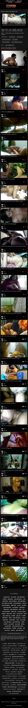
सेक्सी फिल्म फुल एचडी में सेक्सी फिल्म (18, 665)
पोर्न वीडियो (4, 687)
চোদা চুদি (4, 645)
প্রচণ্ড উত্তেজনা (18, 2)
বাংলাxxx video (6, 658)
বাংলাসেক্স (24, 682)
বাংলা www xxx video (15, 682)
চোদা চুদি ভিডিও (6, 665)
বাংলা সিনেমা (7, 630)
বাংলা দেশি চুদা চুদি (15, 652)
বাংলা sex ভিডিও (22, 645)
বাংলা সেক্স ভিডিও (14, 593)
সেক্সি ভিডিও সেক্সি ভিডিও (9, 667)
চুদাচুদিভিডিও (13, 684)
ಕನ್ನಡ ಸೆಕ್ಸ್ (9, 691)
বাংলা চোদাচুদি (5, 661)
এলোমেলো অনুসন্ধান (21, 611)
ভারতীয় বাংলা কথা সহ (10, 1)
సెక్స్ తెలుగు (20, 671)
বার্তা (23, 609)
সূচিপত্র (14, 698)
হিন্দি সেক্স (7, 671)
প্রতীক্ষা (10, 617)
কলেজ (14, 613)
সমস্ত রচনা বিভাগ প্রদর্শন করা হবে (14, 633)
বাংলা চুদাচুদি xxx (21, 654)
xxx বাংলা (23, 650)
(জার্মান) (19, 605)
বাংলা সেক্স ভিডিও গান (9, 45)
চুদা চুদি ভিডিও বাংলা (21, 643)
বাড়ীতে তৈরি (13, 605)
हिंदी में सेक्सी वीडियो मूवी (12, 687)
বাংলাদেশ (24, 617)
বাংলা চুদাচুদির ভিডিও (6, 648)
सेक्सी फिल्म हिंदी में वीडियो (9, 663)
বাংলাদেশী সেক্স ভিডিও (12, 645)
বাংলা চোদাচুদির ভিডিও (14, 693)
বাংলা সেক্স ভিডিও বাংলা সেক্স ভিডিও (14, 674)
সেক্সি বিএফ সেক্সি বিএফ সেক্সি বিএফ (9, 676)
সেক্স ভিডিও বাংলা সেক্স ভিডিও (9, 689)
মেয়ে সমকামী (15, 39)
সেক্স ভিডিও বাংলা (19, 663)
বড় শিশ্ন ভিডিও (12, 620)
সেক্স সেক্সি (24, 648)
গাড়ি (24, 628)
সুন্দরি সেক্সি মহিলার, (6, 42)
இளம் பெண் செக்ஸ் (16, 648)
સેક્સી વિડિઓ (14, 671)
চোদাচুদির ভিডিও (5, 650)
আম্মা (24, 599)
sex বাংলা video (12, 643)
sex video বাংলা (13, 654)
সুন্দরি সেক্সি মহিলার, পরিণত (17, 42)
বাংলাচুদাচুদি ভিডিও (6, 678)
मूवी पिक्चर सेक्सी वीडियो (21, 684)
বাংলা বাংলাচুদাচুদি (20, 667)
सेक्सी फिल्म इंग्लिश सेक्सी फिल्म (18, 656)
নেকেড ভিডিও (15, 669)
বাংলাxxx (4, 643)
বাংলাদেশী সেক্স (7, 656)
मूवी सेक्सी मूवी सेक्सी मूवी (16, 691)
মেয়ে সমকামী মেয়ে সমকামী (7, 603)
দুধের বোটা (18, 615)
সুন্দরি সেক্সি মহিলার (21, 597)
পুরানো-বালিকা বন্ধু (6, 615)
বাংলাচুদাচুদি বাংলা (22, 661)
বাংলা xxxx (22, 652)
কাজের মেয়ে (19, 1)
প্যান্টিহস (22, 624)
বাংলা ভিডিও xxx (13, 661)
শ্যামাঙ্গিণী (4, 599)
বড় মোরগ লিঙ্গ (19, 613)
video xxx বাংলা (21, 689)
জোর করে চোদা (14, 658)
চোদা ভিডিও (14, 678)
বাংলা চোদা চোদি (19, 680)
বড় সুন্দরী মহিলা (20, 37)
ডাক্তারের (13, 630)
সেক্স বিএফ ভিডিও (5, 682)
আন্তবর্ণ (25, 613)
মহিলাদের (24, 603)
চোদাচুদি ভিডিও (6, 652)
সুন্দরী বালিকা (10, 599)
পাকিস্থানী (3, 613)
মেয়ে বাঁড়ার (10, 2)
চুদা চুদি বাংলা (22, 658)
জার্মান (20, 609)
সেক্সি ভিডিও (5, 654)
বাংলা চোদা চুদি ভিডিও (10, 680)
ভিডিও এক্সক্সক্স (22, 669)
